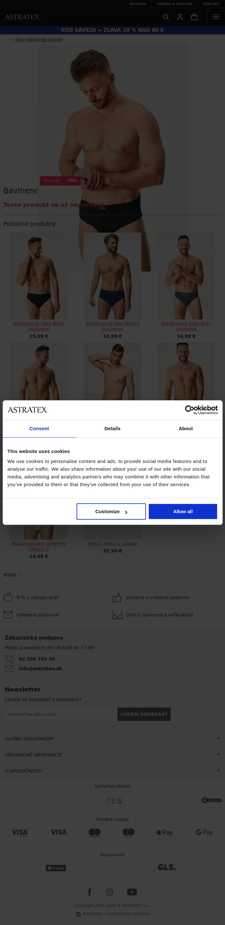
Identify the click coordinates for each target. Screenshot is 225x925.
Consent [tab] (39, 428)
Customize (111, 511)
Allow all (183, 511)
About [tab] (186, 428)
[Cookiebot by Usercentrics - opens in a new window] (189, 410)
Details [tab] (113, 428)
